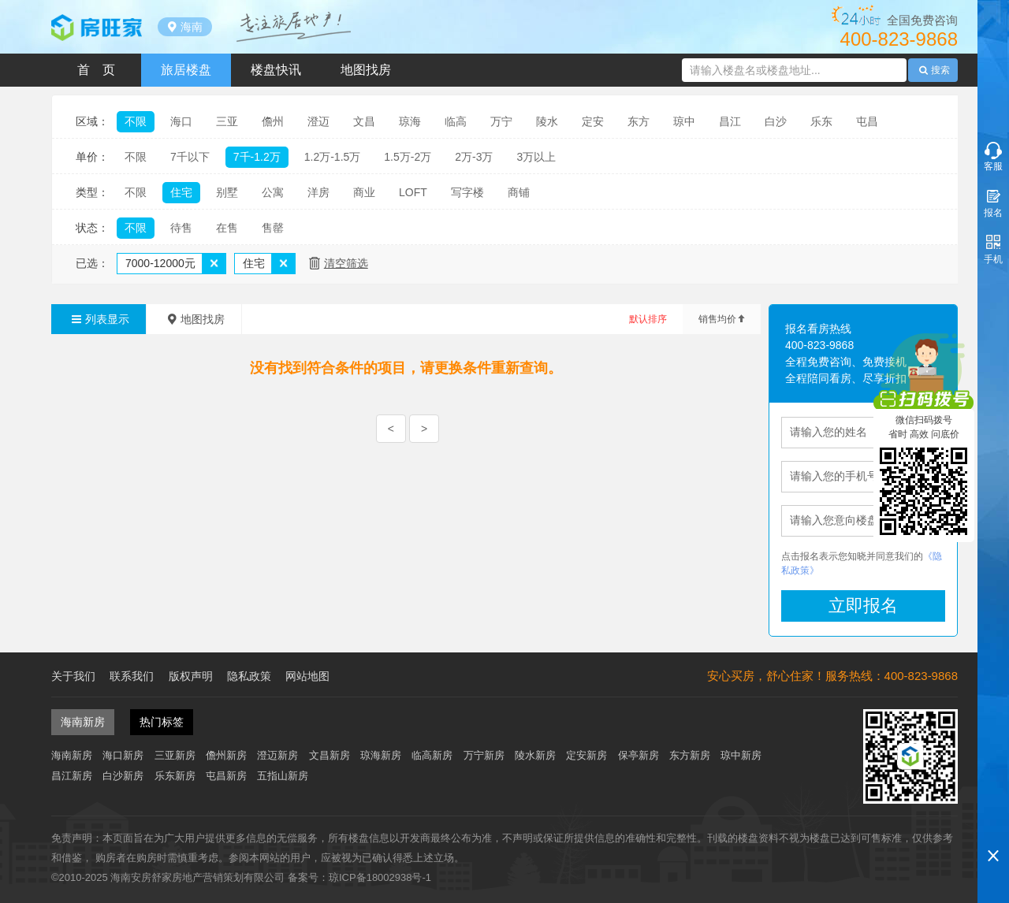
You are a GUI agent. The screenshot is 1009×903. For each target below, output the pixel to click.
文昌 (364, 121)
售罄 (273, 227)
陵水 (547, 121)
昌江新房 (71, 776)
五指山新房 (282, 776)
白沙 (776, 121)
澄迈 (318, 121)
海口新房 (122, 755)
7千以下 (190, 156)
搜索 (933, 70)
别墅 (227, 192)
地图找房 (366, 69)
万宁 (501, 121)
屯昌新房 (226, 776)
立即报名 (863, 605)
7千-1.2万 (257, 156)
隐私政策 (249, 676)
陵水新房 (535, 755)
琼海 (410, 121)
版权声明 (191, 676)
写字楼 (467, 192)
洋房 (318, 192)
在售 (227, 227)
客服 (993, 166)
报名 (993, 212)
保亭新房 (638, 755)
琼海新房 (380, 755)
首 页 (96, 69)
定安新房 (586, 755)
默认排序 (648, 319)
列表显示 (99, 319)
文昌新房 (329, 755)
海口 (181, 121)
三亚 (227, 121)
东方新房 (689, 755)
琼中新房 (740, 755)
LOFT (413, 192)
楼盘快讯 (276, 69)
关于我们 (73, 676)
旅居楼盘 (186, 69)
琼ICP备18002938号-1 (380, 877)
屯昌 (867, 121)
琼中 (684, 121)
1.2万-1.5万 (332, 156)
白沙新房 (122, 776)
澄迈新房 (277, 755)
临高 (456, 121)
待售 (181, 227)
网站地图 (307, 676)
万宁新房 (484, 755)
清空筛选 (346, 263)
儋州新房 (226, 755)
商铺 (519, 192)
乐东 (821, 121)
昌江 (730, 121)
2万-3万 (474, 156)
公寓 (273, 192)
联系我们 (132, 676)
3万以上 (536, 156)
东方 (638, 121)
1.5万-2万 (407, 156)
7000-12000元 (160, 263)
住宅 (181, 192)
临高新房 (431, 755)
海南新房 (71, 755)
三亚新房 (175, 755)
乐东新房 (175, 776)
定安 (593, 121)
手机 (993, 259)
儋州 (273, 121)
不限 (136, 121)
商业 (364, 192)
